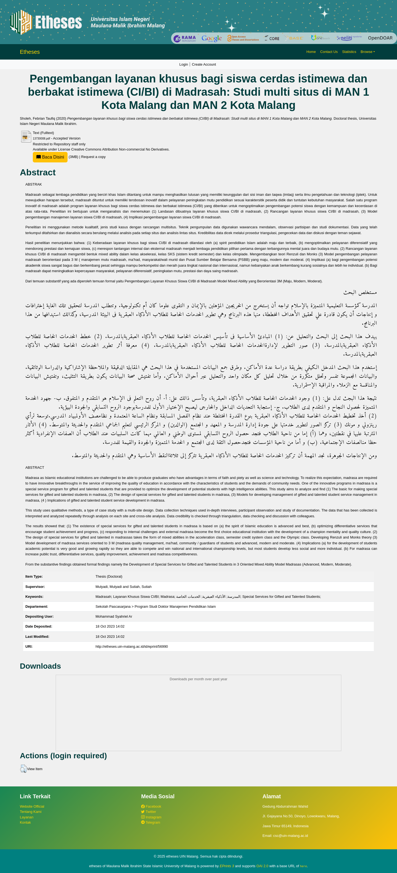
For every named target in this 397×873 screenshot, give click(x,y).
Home (311, 52)
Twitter (148, 812)
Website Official (32, 806)
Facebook (151, 806)
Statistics (349, 52)
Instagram (151, 817)
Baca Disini (50, 157)
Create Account (204, 64)
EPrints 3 (227, 866)
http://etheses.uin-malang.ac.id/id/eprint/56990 (131, 646)
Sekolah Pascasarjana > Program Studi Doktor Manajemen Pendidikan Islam (155, 606)
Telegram (150, 822)
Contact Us (329, 52)
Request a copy (93, 157)
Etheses (30, 52)
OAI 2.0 (262, 866)
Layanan (26, 817)
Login (183, 64)
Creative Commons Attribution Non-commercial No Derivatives (119, 149)
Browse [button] (366, 52)
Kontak (25, 822)
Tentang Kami (30, 812)
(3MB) (56, 157)
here (303, 866)
